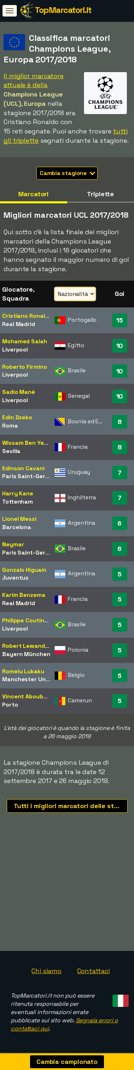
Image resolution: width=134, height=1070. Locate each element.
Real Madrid (18, 324)
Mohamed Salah (24, 341)
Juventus (15, 577)
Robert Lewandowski (31, 646)
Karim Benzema (23, 595)
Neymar (13, 544)
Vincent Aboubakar (29, 696)
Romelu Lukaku (23, 671)
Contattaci (93, 971)
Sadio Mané (18, 392)
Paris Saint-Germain (30, 476)
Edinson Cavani (23, 468)
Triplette (100, 194)
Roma (10, 425)
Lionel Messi (19, 519)
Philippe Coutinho (26, 620)
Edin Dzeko (17, 417)
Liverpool (15, 349)
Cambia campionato (67, 1061)
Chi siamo (46, 971)
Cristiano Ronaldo (27, 316)
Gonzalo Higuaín (24, 570)
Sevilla (11, 451)
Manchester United (29, 679)
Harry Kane (17, 493)
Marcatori (33, 194)
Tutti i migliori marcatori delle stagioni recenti (71, 806)
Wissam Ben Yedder (29, 443)
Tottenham (17, 501)
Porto (10, 704)
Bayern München (26, 654)
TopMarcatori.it (63, 9)
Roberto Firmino (24, 367)
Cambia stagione (67, 173)
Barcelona (16, 527)
